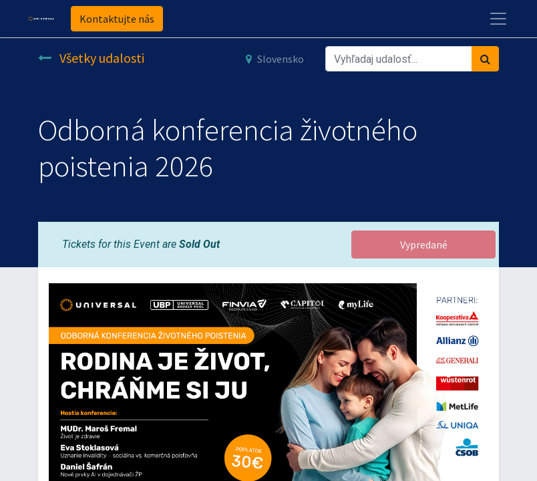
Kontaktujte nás (116, 18)
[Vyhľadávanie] (485, 58)
